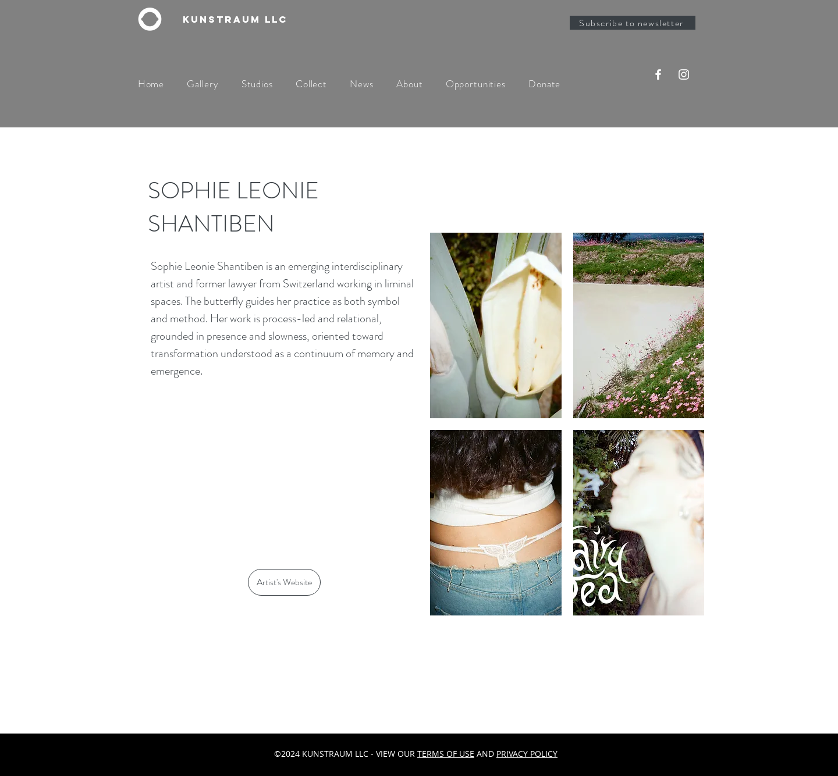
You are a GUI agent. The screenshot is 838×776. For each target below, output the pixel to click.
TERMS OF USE (445, 753)
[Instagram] (684, 74)
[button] (496, 325)
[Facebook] (658, 74)
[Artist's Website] (284, 582)
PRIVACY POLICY (527, 753)
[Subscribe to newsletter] (632, 23)
